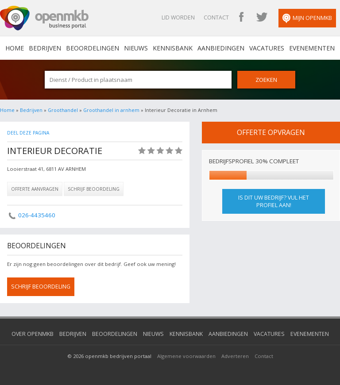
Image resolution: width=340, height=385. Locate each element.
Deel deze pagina (28, 133)
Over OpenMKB (33, 334)
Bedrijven (45, 48)
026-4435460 (36, 215)
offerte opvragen (271, 132)
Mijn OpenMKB (307, 18)
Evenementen (312, 48)
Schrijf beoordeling (94, 189)
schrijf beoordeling (40, 286)
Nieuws (136, 48)
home (14, 48)
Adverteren (235, 356)
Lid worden (178, 17)
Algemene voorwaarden (186, 356)
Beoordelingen (92, 48)
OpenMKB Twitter (262, 18)
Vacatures (266, 48)
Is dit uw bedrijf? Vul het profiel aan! (273, 201)
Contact (216, 17)
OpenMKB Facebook (241, 18)
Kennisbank (173, 48)
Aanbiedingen (220, 48)
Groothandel (63, 110)
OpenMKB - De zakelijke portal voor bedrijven (44, 18)
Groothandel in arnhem (111, 110)
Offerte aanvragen (34, 189)
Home (7, 110)
